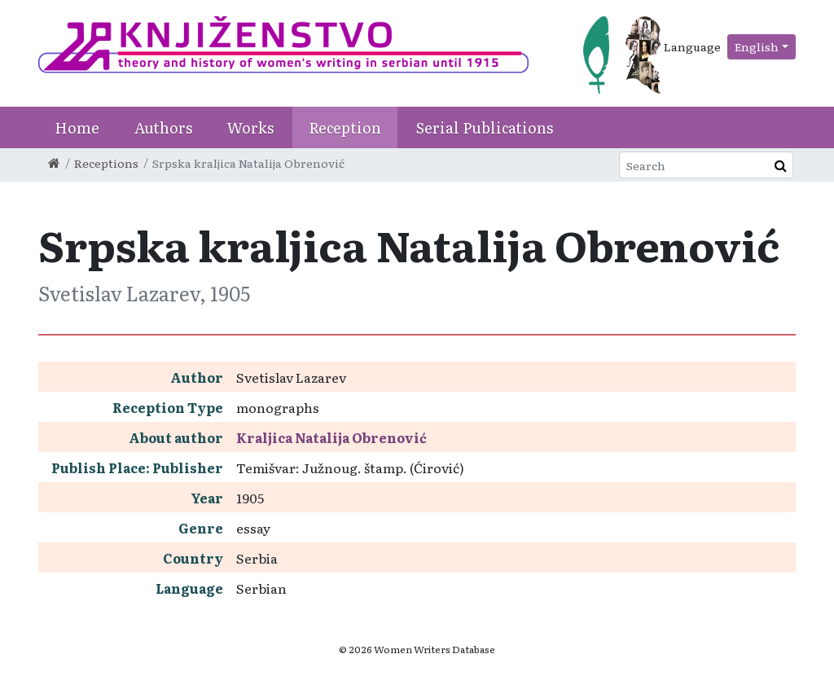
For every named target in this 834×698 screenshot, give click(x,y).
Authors (163, 127)
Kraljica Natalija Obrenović (331, 437)
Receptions (106, 163)
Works (250, 127)
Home (77, 127)
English (757, 46)
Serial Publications (484, 127)
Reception (345, 127)
